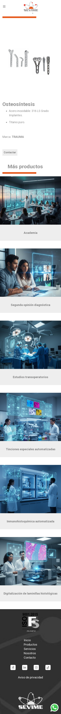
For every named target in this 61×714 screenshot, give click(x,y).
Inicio (27, 640)
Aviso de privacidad (30, 677)
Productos (30, 644)
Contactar (10, 152)
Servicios (30, 649)
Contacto (30, 657)
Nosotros (30, 653)
